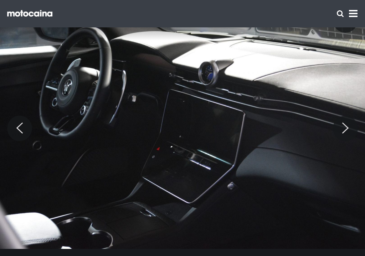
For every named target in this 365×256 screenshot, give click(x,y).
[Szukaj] (340, 13)
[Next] (345, 128)
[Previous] (19, 128)
